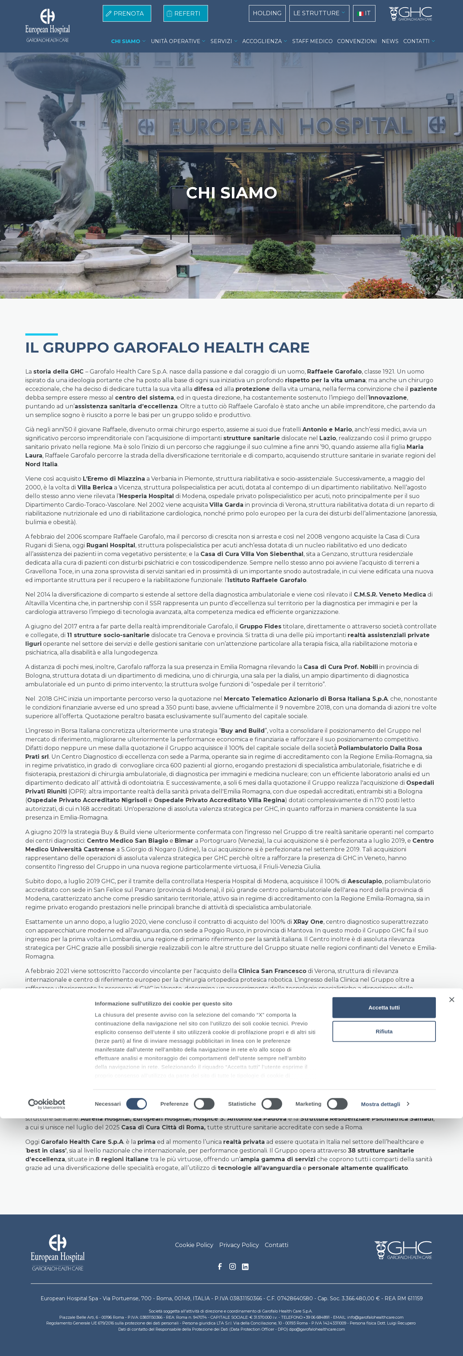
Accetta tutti (384, 1245)
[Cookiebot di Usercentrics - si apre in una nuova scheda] (46, 1341)
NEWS (390, 41)
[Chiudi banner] (451, 1237)
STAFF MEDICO (312, 41)
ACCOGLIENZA (262, 41)
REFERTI (187, 13)
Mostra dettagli (380, 1342)
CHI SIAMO (125, 41)
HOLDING (267, 13)
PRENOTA (129, 13)
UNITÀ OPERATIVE (175, 41)
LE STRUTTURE (316, 13)
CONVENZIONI (357, 41)
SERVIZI (221, 41)
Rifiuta (384, 1269)
